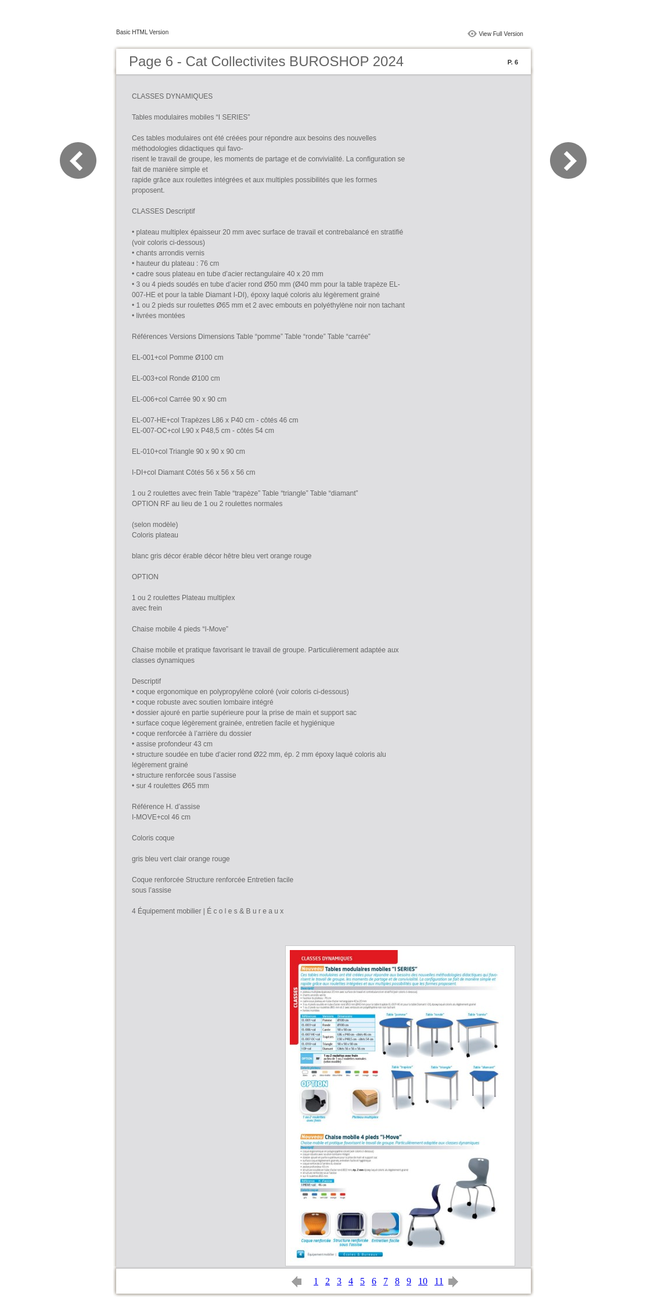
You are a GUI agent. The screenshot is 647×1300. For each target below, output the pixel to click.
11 (438, 1281)
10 (422, 1281)
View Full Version (501, 34)
